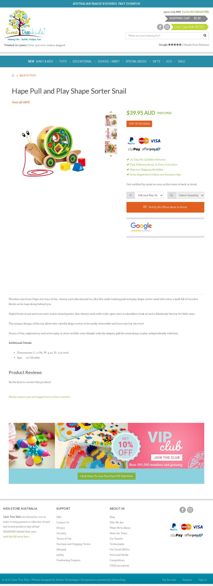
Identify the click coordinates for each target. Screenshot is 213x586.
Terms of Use (64, 538)
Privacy (60, 527)
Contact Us (62, 522)
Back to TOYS (28, 75)
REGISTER (202, 12)
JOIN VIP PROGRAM (139, 123)
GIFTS (158, 61)
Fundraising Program (68, 560)
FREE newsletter (119, 565)
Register (187, 579)
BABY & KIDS (46, 61)
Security (61, 533)
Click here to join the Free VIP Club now (106, 476)
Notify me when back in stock (165, 207)
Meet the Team (118, 533)
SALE (181, 61)
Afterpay (61, 549)
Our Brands (116, 538)
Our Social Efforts (120, 549)
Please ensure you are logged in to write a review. (39, 397)
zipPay (60, 554)
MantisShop (118, 579)
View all (21, 102)
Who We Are (117, 522)
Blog (112, 517)
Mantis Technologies (67, 579)
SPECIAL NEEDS (138, 61)
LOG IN (188, 12)
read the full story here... (17, 536)
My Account (169, 579)
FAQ (58, 517)
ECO (171, 61)
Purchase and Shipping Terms (73, 544)
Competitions (117, 560)
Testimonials (117, 544)
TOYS (65, 61)
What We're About (120, 527)
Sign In (202, 579)
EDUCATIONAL (84, 61)
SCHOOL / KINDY (111, 61)
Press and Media (119, 554)
